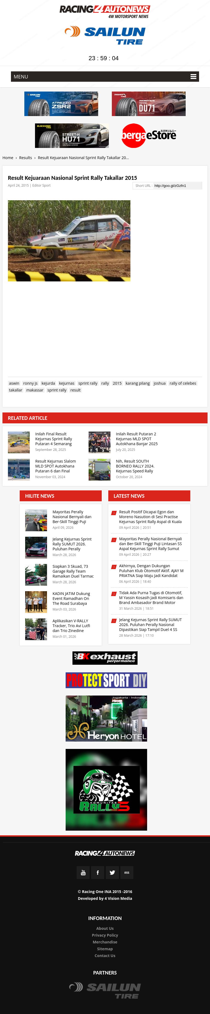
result (75, 390)
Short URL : (144, 185)
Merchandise (105, 942)
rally (105, 383)
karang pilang (138, 383)
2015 (117, 383)
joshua (160, 383)
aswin (14, 383)
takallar (15, 390)
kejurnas (66, 383)
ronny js (30, 383)
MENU (105, 76)
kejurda (48, 383)
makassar (34, 390)
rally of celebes (183, 383)
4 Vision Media (118, 898)
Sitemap (105, 948)
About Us (105, 928)
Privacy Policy (105, 935)
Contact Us (105, 955)
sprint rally (87, 383)
